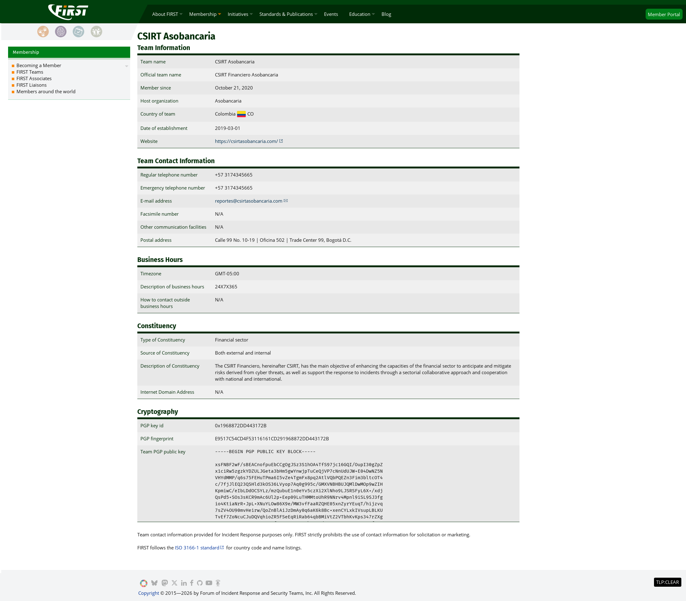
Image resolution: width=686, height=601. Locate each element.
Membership (203, 14)
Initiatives (238, 14)
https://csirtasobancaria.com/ (246, 141)
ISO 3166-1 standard (197, 547)
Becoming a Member (38, 65)
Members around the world (45, 91)
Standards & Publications (286, 14)
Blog (386, 14)
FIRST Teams (29, 72)
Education (359, 14)
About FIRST (165, 14)
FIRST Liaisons (31, 85)
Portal (664, 14)
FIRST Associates (34, 78)
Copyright (148, 593)
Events (331, 14)
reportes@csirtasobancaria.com (248, 201)
